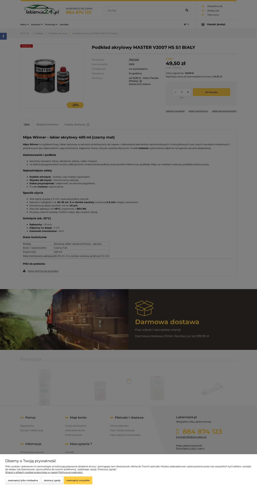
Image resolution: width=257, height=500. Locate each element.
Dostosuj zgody (52, 480)
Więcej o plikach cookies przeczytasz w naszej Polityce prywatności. (44, 472)
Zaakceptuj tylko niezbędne (23, 480)
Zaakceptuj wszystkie (78, 480)
